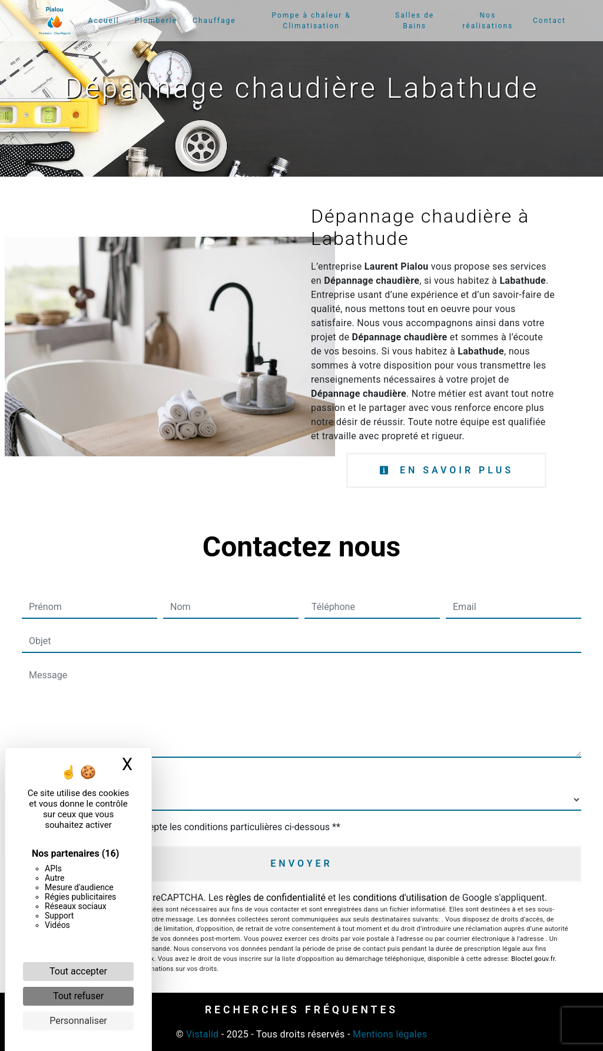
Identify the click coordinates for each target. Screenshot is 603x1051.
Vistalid (202, 1034)
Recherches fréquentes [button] (301, 1010)
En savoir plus (446, 470)
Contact (549, 20)
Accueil (104, 20)
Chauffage (214, 20)
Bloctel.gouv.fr (533, 959)
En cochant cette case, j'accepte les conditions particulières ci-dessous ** (187, 827)
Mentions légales (389, 1034)
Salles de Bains (414, 20)
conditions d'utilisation (400, 897)
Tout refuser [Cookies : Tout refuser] (78, 996)
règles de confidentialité (276, 897)
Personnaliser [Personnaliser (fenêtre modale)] (78, 1020)
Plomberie (156, 20)
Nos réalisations (487, 20)
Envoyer (301, 863)
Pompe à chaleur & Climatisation (311, 20)
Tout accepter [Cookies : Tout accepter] (78, 971)
